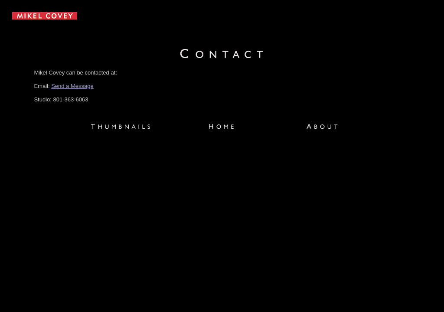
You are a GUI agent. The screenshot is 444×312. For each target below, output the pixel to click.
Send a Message (72, 86)
